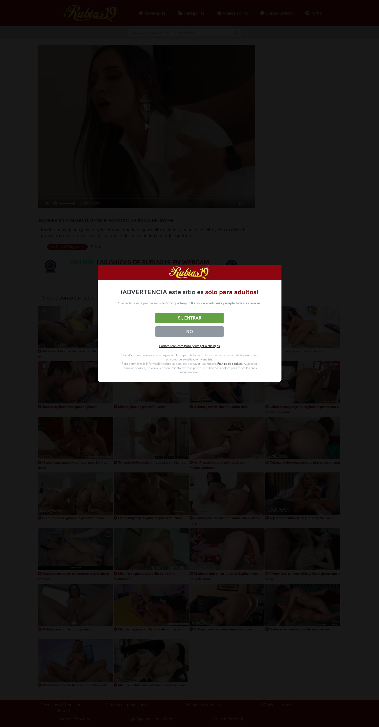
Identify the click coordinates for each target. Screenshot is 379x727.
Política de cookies (229, 364)
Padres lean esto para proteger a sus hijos (189, 346)
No (189, 331)
